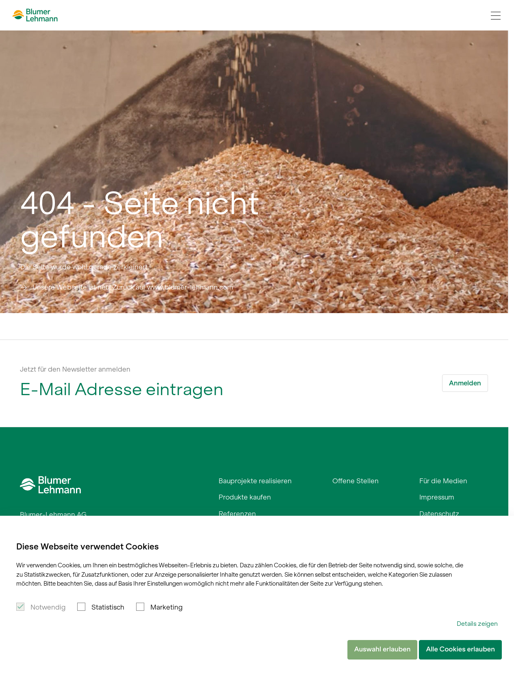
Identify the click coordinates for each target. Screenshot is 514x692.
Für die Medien (443, 481)
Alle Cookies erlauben (460, 649)
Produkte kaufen (245, 497)
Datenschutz (439, 514)
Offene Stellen (355, 481)
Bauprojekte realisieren (255, 481)
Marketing (166, 607)
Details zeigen (477, 623)
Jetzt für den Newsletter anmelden (75, 369)
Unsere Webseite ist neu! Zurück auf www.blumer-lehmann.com (133, 287)
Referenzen (237, 514)
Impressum (436, 497)
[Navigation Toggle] (496, 15)
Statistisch (107, 607)
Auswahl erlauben (382, 649)
